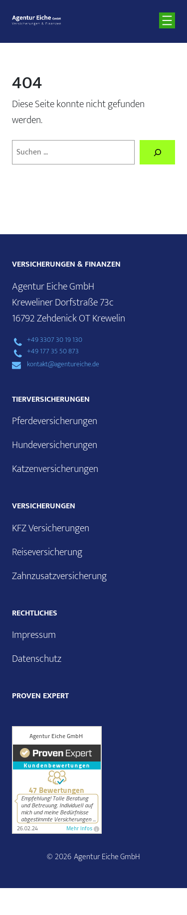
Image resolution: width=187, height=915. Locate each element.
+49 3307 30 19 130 (54, 340)
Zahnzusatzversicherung (59, 576)
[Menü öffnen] (167, 20)
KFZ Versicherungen (50, 528)
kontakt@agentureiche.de (63, 364)
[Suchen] (157, 152)
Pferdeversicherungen (54, 421)
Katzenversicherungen (55, 468)
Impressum (34, 634)
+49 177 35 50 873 (53, 351)
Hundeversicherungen (54, 445)
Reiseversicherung (47, 552)
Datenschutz (36, 658)
